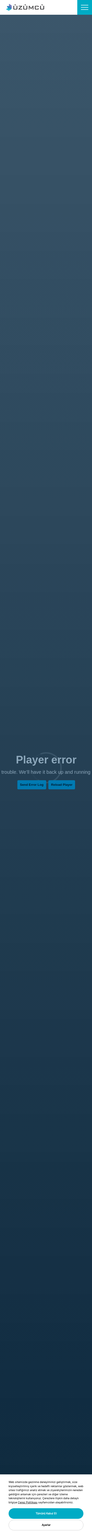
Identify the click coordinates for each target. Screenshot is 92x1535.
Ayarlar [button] (46, 1525)
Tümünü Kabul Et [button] (46, 1513)
